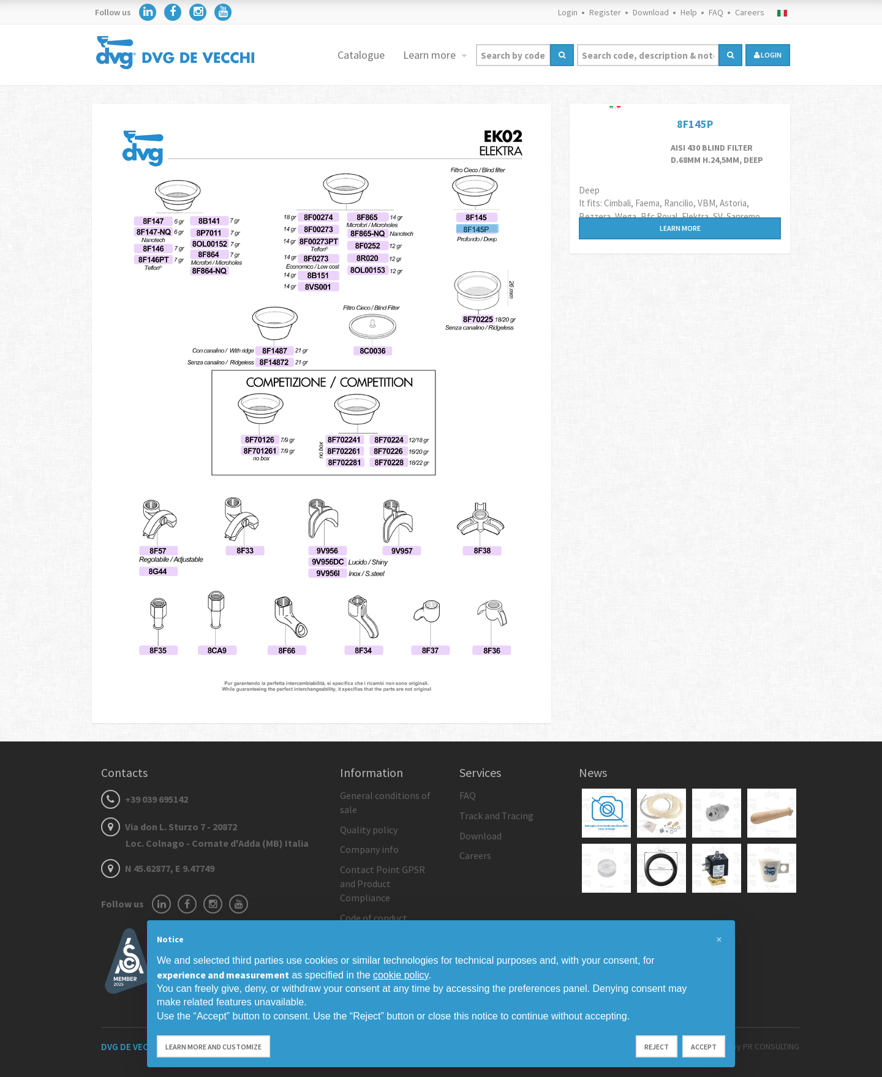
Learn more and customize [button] (213, 1046)
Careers (749, 12)
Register (605, 12)
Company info (369, 849)
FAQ (716, 12)
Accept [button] (704, 1046)
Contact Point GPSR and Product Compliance (382, 883)
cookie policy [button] (400, 975)
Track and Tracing (496, 815)
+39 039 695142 (144, 799)
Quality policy (369, 830)
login (768, 54)
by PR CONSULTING (765, 1046)
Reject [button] (656, 1046)
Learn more (430, 55)
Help (688, 12)
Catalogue (361, 55)
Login (568, 12)
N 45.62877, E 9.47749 (157, 868)
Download (651, 12)
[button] (719, 940)
